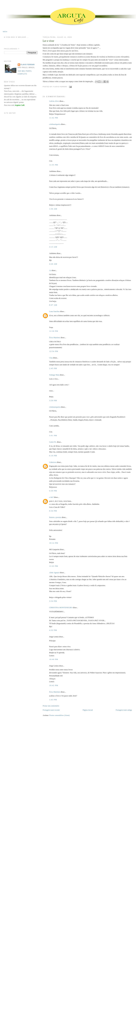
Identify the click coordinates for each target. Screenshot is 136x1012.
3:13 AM (53, 247)
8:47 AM (53, 305)
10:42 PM (53, 685)
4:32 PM (53, 630)
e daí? (51, 497)
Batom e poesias (55, 517)
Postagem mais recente (51, 710)
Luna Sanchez (54, 311)
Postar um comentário (51, 706)
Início (5, 31)
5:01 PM (53, 435)
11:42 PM (53, 118)
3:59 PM (53, 400)
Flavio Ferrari (28, 64)
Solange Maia (54, 375)
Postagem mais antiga (124, 710)
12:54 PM (53, 351)
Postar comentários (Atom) (59, 715)
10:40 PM (53, 659)
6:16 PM (53, 455)
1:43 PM (53, 700)
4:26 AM (53, 264)
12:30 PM (53, 331)
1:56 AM (53, 209)
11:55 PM (53, 165)
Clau (51, 358)
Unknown (52, 462)
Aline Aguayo (54, 572)
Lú (50, 270)
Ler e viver (48, 40)
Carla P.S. (52, 442)
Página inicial (88, 710)
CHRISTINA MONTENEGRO (61, 607)
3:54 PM (53, 601)
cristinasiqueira (54, 124)
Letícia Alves (54, 101)
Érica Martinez (54, 337)
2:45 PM (53, 368)
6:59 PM (53, 491)
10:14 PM (53, 543)
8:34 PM (53, 511)
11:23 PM (53, 566)
